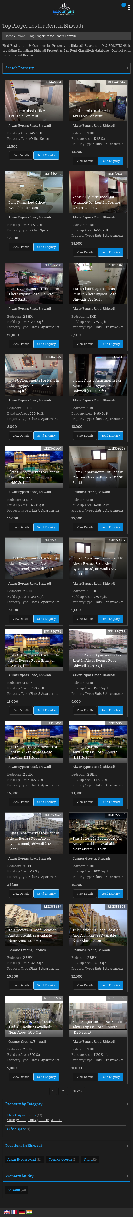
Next (78, 1091)
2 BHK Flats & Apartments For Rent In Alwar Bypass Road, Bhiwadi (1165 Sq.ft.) (32, 752)
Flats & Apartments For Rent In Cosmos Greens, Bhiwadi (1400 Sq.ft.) (98, 477)
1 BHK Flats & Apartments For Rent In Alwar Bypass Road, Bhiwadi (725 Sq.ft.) (97, 294)
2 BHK (21, 1120)
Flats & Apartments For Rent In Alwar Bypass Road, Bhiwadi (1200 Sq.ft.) (33, 660)
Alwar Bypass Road (21, 1159)
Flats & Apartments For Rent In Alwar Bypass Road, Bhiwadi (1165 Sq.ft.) (98, 752)
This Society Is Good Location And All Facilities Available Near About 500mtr (97, 935)
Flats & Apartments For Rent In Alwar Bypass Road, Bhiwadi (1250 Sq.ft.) (33, 294)
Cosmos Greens (60, 1159)
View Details (21, 155)
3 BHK (32, 1120)
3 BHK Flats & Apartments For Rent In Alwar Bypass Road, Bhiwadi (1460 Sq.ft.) (97, 385)
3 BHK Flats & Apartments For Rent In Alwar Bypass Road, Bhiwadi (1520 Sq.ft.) (97, 660)
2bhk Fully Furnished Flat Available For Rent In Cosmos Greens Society (97, 202)
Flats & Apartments (21, 1115)
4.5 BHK (56, 1120)
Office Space (16, 1129)
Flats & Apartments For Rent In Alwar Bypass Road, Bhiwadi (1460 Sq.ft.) (33, 477)
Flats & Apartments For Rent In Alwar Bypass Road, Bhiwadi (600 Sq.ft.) (33, 385)
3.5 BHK (43, 1120)
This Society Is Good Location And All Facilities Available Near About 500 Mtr (97, 843)
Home (9, 36)
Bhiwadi (21, 36)
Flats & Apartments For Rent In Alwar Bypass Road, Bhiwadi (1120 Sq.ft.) (98, 1027)
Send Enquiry (46, 155)
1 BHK (11, 1120)
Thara (88, 1159)
